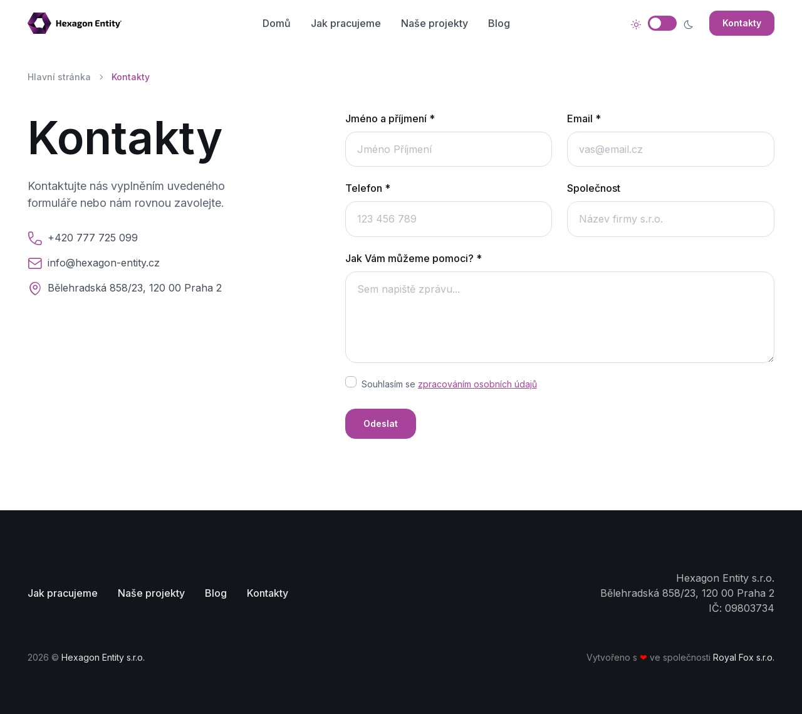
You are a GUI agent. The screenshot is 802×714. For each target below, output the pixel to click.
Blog (499, 23)
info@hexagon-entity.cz (104, 262)
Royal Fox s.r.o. (743, 657)
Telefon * (367, 188)
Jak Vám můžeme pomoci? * (413, 258)
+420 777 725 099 (93, 237)
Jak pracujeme (346, 23)
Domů (277, 23)
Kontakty (741, 23)
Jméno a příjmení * (390, 118)
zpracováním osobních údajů (477, 384)
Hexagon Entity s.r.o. (103, 657)
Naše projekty (434, 23)
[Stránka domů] (80, 23)
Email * (584, 118)
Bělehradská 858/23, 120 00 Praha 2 (135, 287)
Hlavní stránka (59, 76)
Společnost (593, 188)
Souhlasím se (449, 384)
